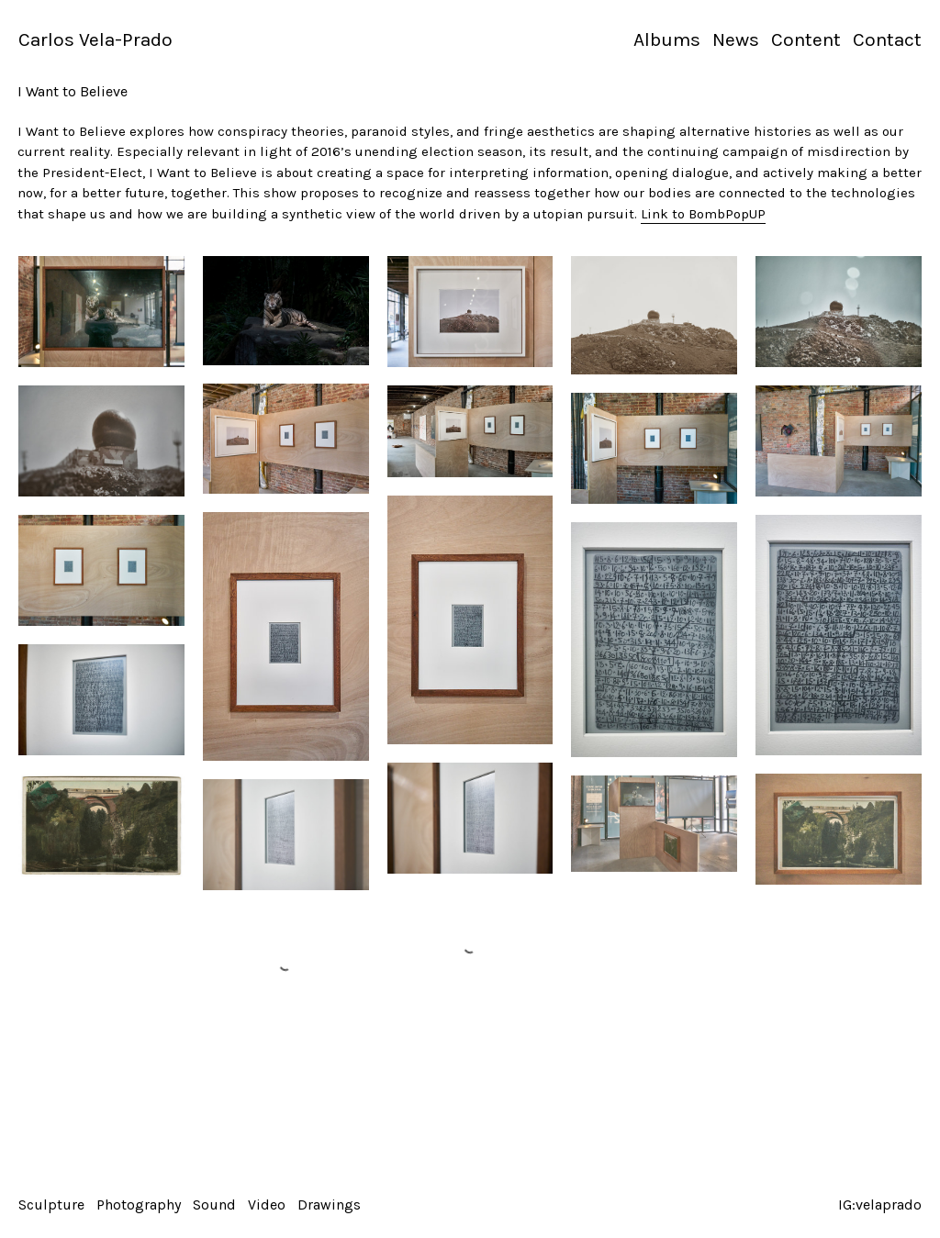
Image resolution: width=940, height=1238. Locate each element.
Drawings (329, 1204)
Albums (666, 39)
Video (266, 1204)
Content (806, 39)
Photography (138, 1204)
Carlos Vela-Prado (95, 39)
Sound (214, 1204)
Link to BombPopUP (703, 214)
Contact (887, 39)
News (735, 39)
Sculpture (51, 1204)
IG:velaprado (880, 1204)
